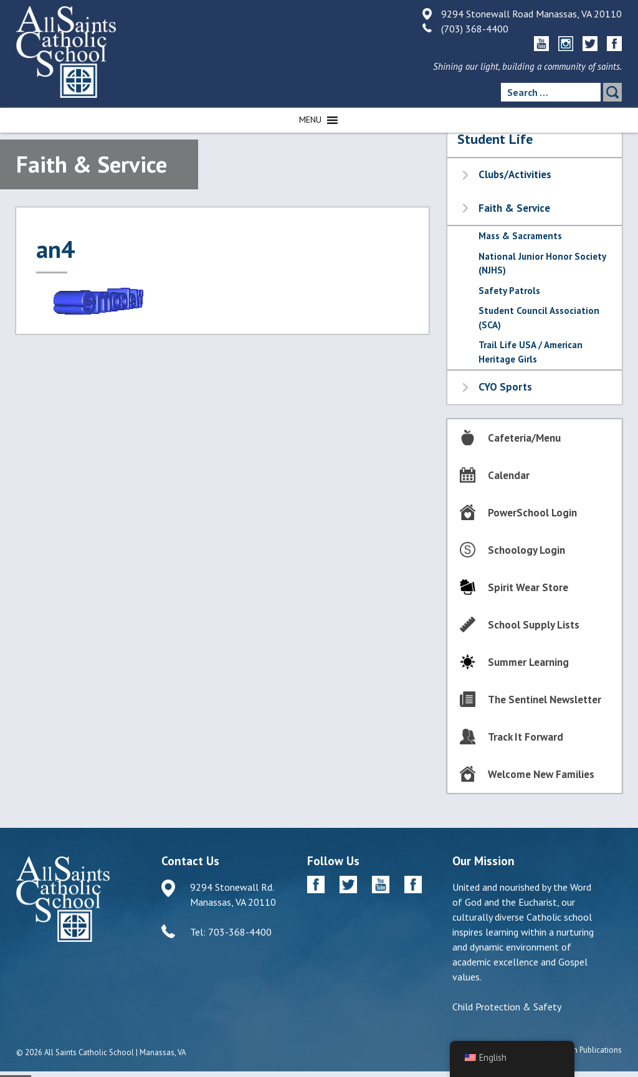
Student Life (495, 139)
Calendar (509, 475)
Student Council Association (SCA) (538, 318)
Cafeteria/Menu (524, 438)
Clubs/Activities (514, 174)
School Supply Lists (533, 625)
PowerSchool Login (532, 513)
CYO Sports (505, 387)
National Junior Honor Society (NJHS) (542, 263)
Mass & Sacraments (520, 236)
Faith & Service (514, 208)
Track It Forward (525, 737)
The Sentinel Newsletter (544, 699)
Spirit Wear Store (528, 587)
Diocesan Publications (583, 1050)
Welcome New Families (541, 774)
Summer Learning (528, 662)
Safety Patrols (509, 291)
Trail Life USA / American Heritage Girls (530, 352)
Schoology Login (526, 550)
